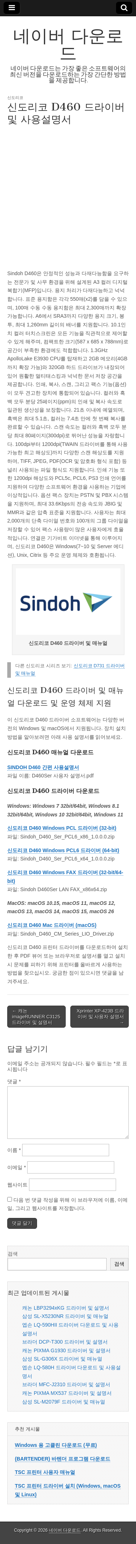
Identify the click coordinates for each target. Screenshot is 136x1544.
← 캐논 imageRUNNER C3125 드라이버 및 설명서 (36, 1016)
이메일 (16, 1167)
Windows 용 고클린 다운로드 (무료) (56, 1445)
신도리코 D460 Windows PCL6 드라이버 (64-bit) (63, 850)
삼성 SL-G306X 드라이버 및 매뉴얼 (62, 1359)
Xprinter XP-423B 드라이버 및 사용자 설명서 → (100, 1016)
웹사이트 (17, 1185)
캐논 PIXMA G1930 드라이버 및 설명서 (66, 1350)
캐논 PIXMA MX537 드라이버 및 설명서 (67, 1393)
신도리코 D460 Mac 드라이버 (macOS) (51, 925)
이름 (14, 1150)
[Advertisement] (68, 196)
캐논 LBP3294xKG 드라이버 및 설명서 (65, 1308)
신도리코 (15, 97)
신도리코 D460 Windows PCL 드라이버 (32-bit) (61, 828)
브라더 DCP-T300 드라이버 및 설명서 (65, 1342)
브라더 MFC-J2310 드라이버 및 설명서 (66, 1384)
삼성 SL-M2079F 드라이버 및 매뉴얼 (63, 1402)
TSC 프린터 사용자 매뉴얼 (45, 1472)
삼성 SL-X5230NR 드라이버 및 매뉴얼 (65, 1316)
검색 (13, 1254)
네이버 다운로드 (68, 44)
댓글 (14, 1081)
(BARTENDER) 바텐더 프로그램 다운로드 (62, 1459)
